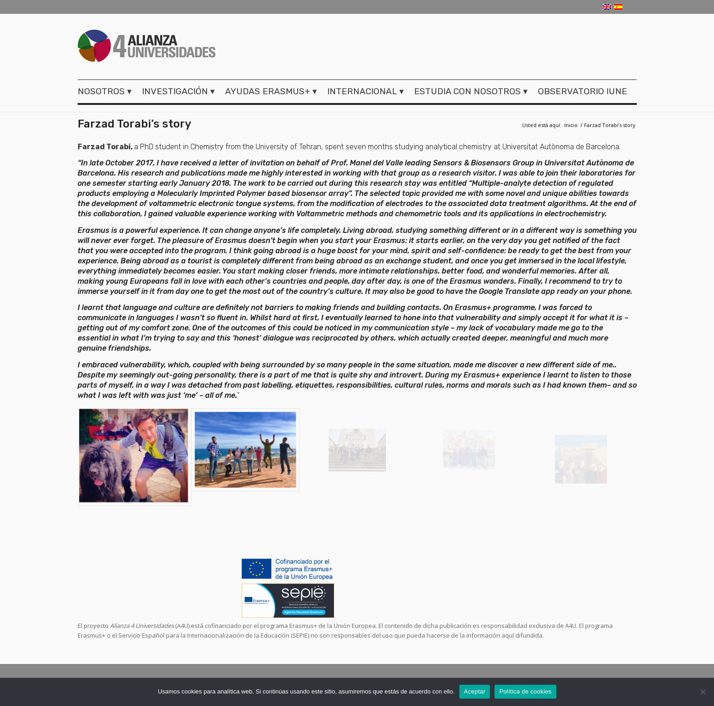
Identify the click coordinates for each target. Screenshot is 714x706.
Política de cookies (525, 691)
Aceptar (475, 691)
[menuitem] (107, 91)
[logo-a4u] (147, 47)
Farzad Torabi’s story (134, 123)
